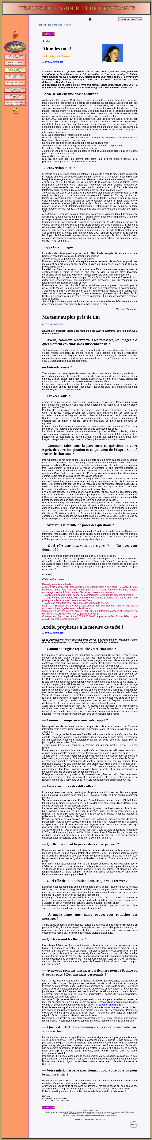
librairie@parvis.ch (110, 1115)
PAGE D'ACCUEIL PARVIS (84, 1119)
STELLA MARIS (99, 1119)
